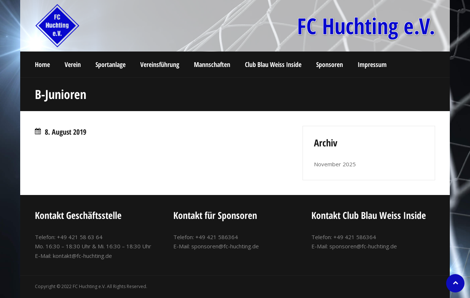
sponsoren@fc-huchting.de (225, 246)
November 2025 (335, 164)
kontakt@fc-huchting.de (82, 255)
